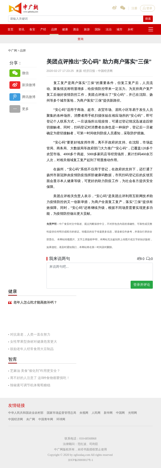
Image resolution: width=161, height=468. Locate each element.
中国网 (120, 412)
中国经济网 (15, 419)
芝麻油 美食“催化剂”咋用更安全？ (35, 370)
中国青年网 (45, 419)
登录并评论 (141, 284)
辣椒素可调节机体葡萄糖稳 (30, 385)
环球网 (60, 419)
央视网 (83, 412)
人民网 (96, 412)
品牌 (23, 50)
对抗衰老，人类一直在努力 (30, 334)
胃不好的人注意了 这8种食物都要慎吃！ (40, 378)
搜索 (148, 18)
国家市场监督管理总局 (61, 412)
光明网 (132, 412)
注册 (134, 8)
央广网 (30, 419)
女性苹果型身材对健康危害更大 (33, 341)
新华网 (108, 412)
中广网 (12, 50)
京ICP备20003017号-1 (80, 460)
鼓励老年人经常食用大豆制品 (32, 349)
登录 (147, 8)
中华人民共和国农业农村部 (25, 412)
